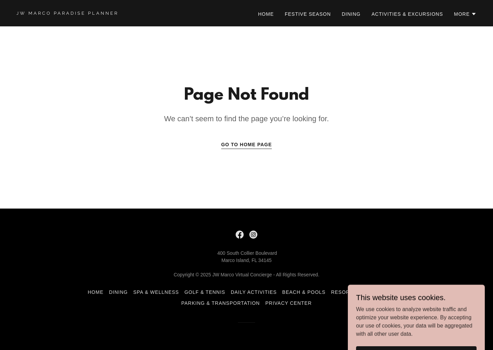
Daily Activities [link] (254, 292)
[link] (128, 13)
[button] (465, 14)
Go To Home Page (246, 144)
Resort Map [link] (387, 292)
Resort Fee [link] (348, 292)
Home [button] (95, 292)
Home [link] (266, 14)
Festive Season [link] (308, 14)
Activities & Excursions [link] (407, 14)
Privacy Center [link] (288, 303)
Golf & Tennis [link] (205, 292)
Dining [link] (351, 14)
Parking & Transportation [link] (220, 303)
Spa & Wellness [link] (156, 292)
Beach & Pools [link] (304, 292)
